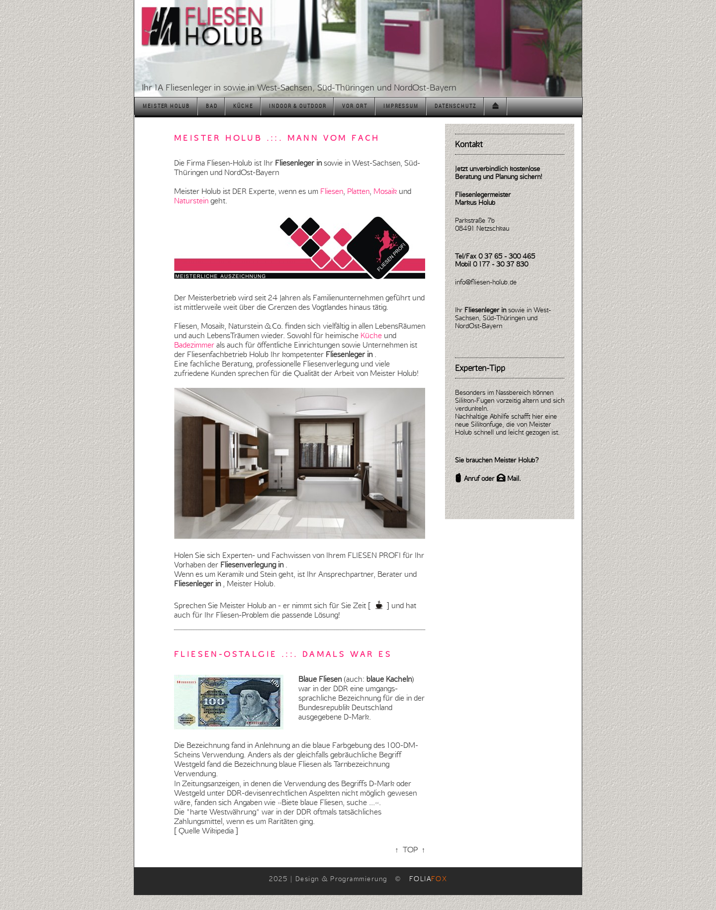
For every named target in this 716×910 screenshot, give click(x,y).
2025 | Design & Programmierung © (358, 879)
